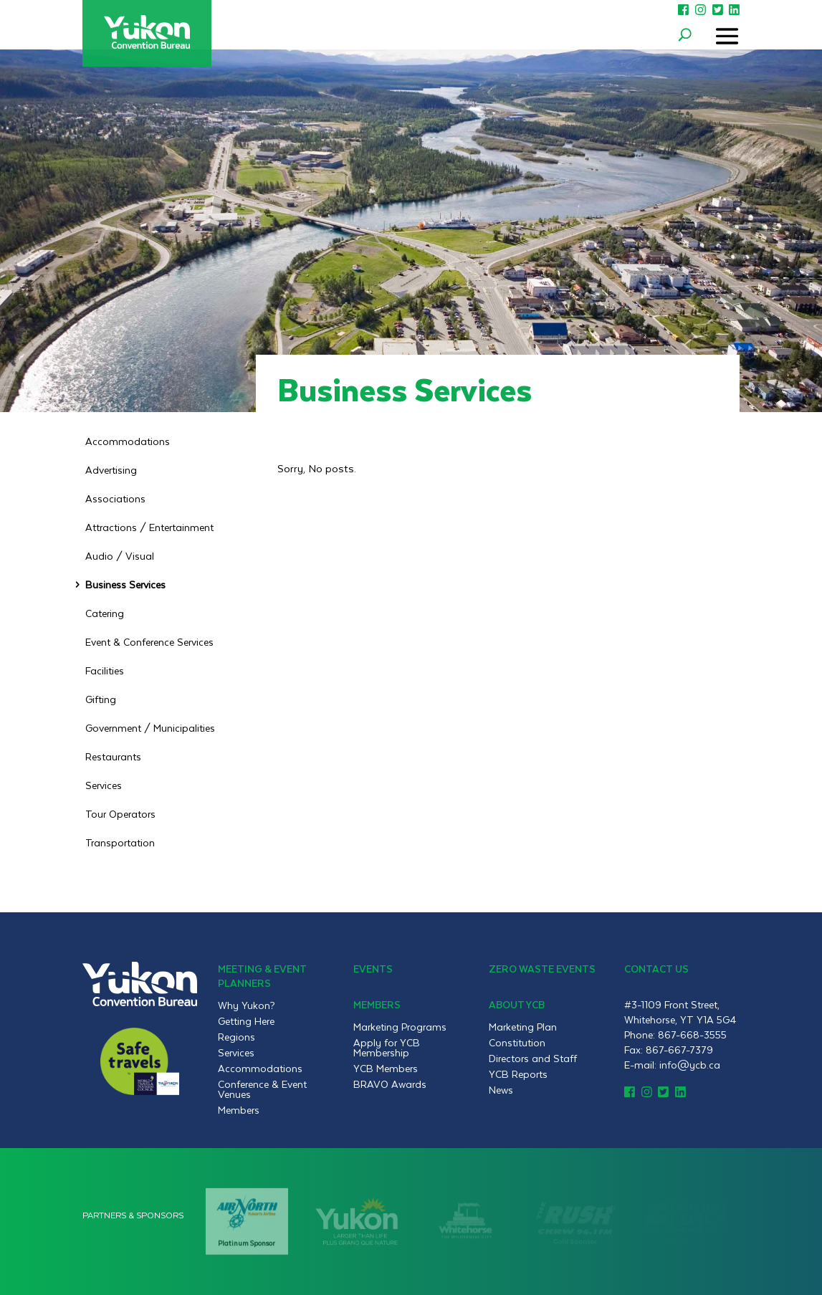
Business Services (125, 586)
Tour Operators (120, 815)
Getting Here (246, 1021)
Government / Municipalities (150, 729)
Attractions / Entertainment (149, 528)
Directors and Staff (533, 1058)
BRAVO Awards (389, 1084)
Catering (104, 614)
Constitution (517, 1043)
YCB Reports (518, 1074)
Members (238, 1110)
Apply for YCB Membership (386, 1048)
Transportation (120, 844)
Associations (115, 500)
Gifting (100, 700)
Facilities (104, 672)
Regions (236, 1037)
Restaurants (113, 758)
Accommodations (127, 442)
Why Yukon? (246, 1005)
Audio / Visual (119, 557)
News (501, 1090)
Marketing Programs (399, 1027)
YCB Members (385, 1069)
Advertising (111, 471)
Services (103, 786)
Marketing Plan (523, 1027)
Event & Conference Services (149, 643)
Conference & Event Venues (262, 1089)
